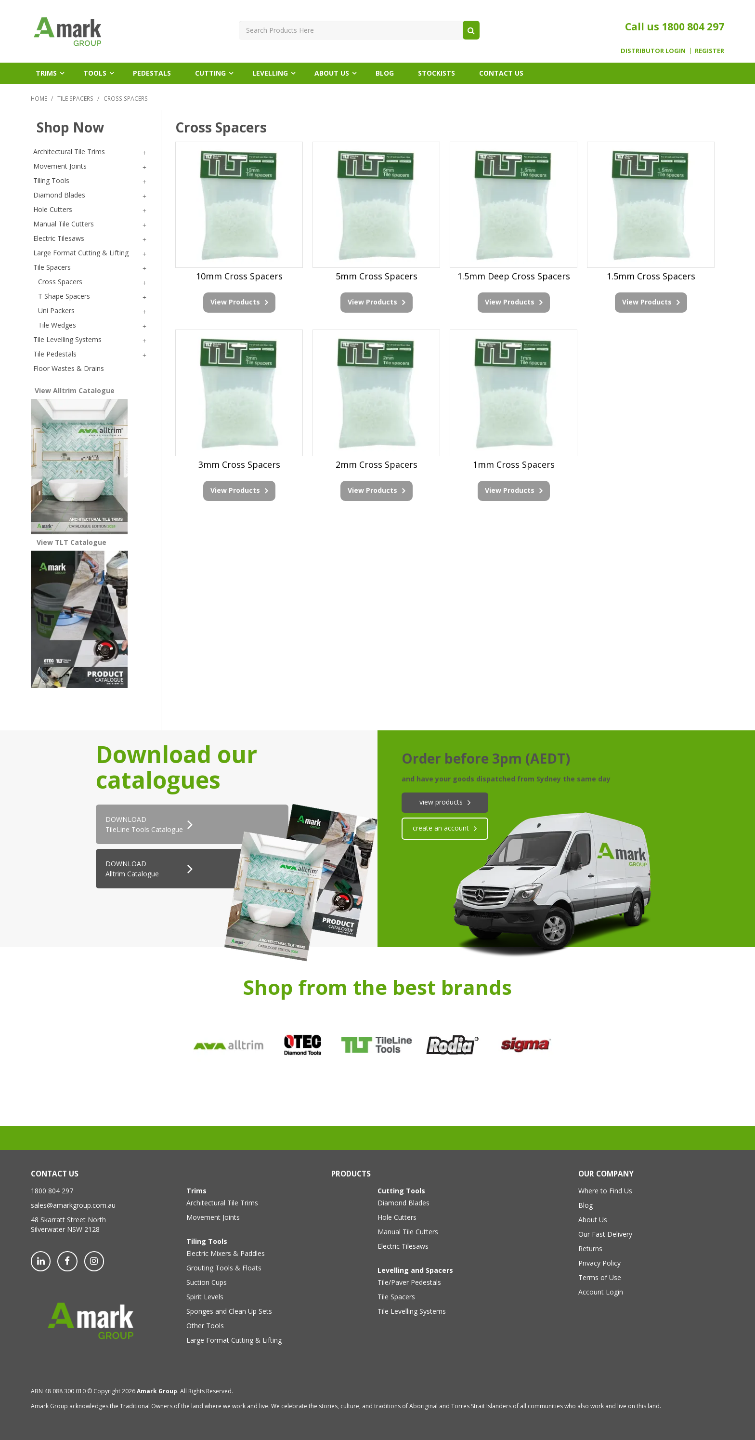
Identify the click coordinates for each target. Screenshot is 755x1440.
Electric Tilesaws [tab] (58, 238)
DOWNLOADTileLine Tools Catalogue (144, 824)
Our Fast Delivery (605, 1234)
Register (709, 51)
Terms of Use (599, 1277)
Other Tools (205, 1325)
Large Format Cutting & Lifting (234, 1340)
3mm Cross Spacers (239, 464)
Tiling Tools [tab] (51, 180)
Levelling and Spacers (415, 1270)
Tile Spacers (75, 98)
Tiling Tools (206, 1241)
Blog (385, 73)
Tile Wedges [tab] (57, 325)
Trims (46, 73)
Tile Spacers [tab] (52, 267)
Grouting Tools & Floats (223, 1267)
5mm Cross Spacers (376, 276)
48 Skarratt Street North (68, 1219)
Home (39, 98)
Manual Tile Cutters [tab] (63, 223)
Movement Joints (213, 1217)
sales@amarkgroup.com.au (73, 1205)
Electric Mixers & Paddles (225, 1253)
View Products (235, 301)
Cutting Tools (401, 1190)
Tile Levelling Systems (412, 1311)
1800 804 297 (693, 26)
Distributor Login (653, 51)
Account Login (600, 1291)
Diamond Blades (404, 1202)
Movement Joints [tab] (60, 166)
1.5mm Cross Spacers (651, 276)
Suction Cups (206, 1282)
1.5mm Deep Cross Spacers (513, 276)
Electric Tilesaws (403, 1246)
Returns (590, 1248)
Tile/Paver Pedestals (409, 1282)
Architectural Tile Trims (222, 1202)
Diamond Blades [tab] (59, 194)
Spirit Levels (204, 1296)
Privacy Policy (599, 1263)
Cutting (210, 73)
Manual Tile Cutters (408, 1231)
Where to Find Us (605, 1190)
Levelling (270, 73)
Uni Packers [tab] (56, 310)
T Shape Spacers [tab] (64, 296)
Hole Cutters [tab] (52, 209)
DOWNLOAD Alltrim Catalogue (132, 868)
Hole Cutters (397, 1217)
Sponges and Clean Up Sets (229, 1311)
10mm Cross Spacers (239, 276)
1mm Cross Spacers (514, 464)
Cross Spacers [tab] (60, 281)
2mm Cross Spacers (376, 464)
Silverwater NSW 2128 (65, 1229)
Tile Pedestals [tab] (55, 353)
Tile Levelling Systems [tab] (67, 339)
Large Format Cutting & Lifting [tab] (81, 252)
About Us (331, 73)
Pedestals (152, 73)
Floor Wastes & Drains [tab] (68, 368)
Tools (94, 73)
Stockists (436, 73)
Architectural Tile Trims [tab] (69, 151)
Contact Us (501, 73)
